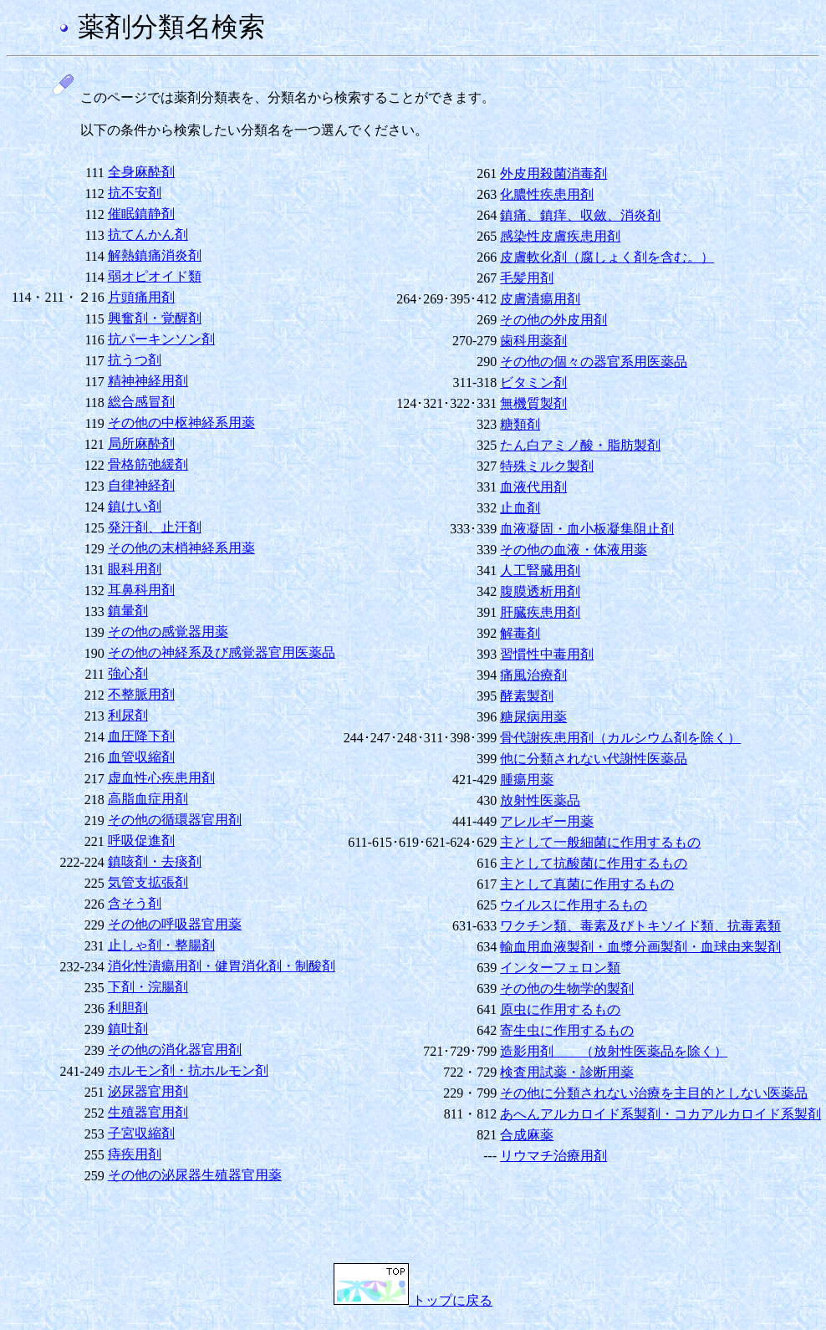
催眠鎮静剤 (141, 213)
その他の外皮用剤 (553, 320)
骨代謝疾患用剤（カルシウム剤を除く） (620, 738)
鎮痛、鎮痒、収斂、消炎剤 (580, 215)
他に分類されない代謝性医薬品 (593, 759)
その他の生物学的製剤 (567, 988)
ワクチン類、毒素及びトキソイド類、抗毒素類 (640, 926)
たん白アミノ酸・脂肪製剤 (580, 445)
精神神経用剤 (148, 381)
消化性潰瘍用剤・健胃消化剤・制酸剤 (221, 966)
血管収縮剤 (141, 757)
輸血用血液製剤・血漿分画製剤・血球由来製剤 (640, 947)
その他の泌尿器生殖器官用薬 (195, 1175)
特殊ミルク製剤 (547, 466)
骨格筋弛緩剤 (148, 464)
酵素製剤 (526, 696)
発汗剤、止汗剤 (154, 527)
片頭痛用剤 (141, 297)
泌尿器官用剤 (148, 1091)
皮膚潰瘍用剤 (540, 299)
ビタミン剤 (533, 382)
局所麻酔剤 (141, 443)
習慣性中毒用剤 (547, 654)
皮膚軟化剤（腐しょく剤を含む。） (607, 257)
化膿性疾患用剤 (547, 194)
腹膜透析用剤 (540, 591)
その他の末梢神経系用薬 (181, 548)
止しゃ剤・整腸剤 (161, 945)
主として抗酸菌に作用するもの (593, 863)
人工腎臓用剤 (540, 570)
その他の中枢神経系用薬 (181, 422)
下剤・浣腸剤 (148, 987)
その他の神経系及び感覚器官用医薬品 (221, 652)
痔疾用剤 (134, 1154)
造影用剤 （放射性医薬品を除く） (613, 1051)
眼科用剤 (134, 569)
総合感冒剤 (141, 402)
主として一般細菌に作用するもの (600, 842)
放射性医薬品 (540, 800)
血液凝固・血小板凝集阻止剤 (587, 529)
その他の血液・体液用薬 (573, 550)
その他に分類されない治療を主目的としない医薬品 (654, 1093)
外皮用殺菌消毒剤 (553, 173)
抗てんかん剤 (148, 234)
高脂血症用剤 (148, 799)
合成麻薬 (526, 1135)
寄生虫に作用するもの (567, 1030)
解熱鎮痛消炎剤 (154, 255)
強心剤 (128, 673)
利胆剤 (128, 1008)
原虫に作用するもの (560, 1009)
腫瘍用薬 (526, 779)
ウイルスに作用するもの (573, 905)
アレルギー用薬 (547, 821)
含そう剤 (134, 903)
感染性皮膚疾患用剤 (560, 236)
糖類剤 (520, 424)
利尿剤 (128, 715)
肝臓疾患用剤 (540, 612)
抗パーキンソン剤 (161, 339)
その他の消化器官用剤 (175, 1049)
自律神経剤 (141, 485)
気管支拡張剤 (148, 882)
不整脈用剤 (141, 694)
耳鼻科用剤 (141, 590)
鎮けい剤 (134, 506)
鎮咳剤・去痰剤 (154, 861)
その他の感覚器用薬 (168, 631)
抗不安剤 (134, 193)
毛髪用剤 (526, 278)
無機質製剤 (533, 403)
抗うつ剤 (134, 360)
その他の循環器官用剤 (175, 820)
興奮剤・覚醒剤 (154, 318)
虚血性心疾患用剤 (161, 778)
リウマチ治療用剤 (553, 1156)
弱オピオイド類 (154, 276)
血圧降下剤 (141, 736)
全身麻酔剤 (141, 172)
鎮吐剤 (128, 1029)
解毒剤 (520, 633)
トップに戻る (413, 1300)
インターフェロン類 (560, 968)
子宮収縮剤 (141, 1133)
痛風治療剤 (533, 675)
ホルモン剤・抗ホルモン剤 (188, 1070)
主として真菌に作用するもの (587, 884)
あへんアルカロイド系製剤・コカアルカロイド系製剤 (660, 1114)
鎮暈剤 (128, 611)
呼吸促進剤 (141, 840)
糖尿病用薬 (533, 717)
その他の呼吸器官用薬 (175, 924)
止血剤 (520, 508)
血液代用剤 (533, 487)
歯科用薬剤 (533, 341)
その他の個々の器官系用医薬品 (593, 361)
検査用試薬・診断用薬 (567, 1072)
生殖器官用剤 (148, 1112)
